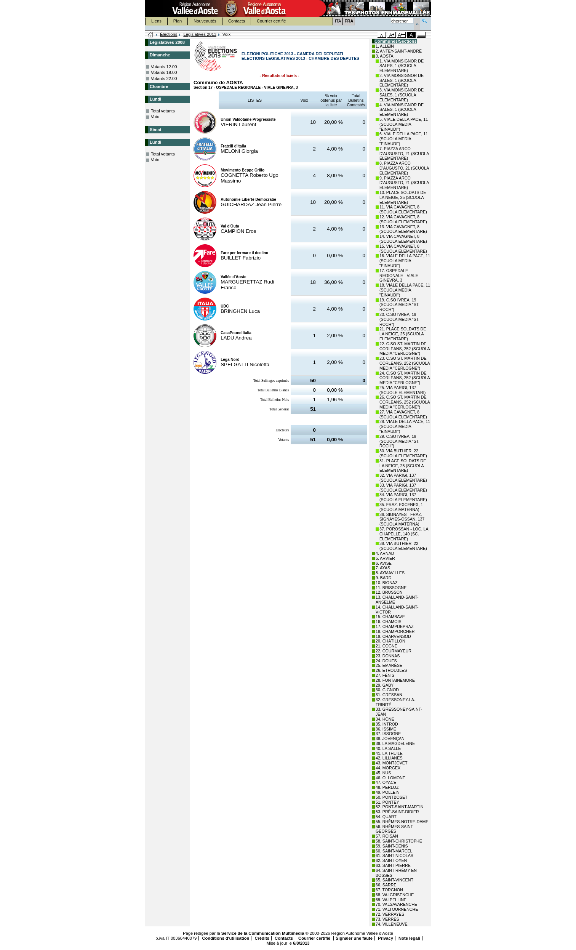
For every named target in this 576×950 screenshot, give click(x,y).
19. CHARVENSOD (393, 636)
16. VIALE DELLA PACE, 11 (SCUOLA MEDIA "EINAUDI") (404, 260)
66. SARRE (386, 885)
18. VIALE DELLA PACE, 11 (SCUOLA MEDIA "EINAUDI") (404, 290)
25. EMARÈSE (389, 665)
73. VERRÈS (387, 919)
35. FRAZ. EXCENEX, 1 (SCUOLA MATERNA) (401, 507)
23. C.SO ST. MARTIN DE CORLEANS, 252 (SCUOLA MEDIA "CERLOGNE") (404, 363)
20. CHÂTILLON (390, 641)
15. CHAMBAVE (390, 616)
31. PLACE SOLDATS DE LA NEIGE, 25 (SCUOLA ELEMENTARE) (402, 465)
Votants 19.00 (164, 72)
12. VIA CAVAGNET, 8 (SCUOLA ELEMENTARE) (403, 219)
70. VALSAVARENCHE (396, 904)
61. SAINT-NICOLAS (394, 855)
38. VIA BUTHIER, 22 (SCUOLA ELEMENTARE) (403, 546)
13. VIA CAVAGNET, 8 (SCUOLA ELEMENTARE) (403, 229)
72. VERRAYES (390, 914)
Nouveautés (205, 21)
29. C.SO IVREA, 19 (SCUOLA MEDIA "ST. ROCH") (399, 441)
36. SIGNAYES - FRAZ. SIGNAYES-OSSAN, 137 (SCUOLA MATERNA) (401, 519)
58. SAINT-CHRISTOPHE (399, 841)
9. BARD (383, 577)
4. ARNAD (385, 553)
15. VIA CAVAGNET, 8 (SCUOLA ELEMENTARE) (403, 248)
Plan (177, 21)
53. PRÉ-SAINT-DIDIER (397, 811)
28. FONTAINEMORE (395, 680)
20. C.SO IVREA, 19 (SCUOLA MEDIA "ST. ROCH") (399, 319)
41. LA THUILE (389, 753)
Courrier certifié (271, 21)
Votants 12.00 (164, 66)
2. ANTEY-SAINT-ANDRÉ (399, 51)
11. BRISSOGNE (391, 587)
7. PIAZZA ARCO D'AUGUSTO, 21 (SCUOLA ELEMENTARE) (404, 153)
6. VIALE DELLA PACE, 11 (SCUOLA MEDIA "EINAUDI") (403, 138)
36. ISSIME (386, 729)
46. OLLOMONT (390, 777)
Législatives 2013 (199, 34)
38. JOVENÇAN (390, 738)
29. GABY (385, 685)
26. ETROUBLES (391, 670)
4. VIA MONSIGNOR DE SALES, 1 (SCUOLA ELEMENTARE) (401, 110)
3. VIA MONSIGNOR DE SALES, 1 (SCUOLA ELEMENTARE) (401, 95)
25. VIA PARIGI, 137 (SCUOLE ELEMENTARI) (402, 390)
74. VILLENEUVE (392, 924)
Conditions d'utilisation (225, 938)
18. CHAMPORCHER (395, 631)
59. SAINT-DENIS (392, 846)
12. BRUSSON (389, 592)
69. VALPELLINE (391, 899)
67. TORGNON (389, 890)
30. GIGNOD (387, 689)
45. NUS (383, 773)
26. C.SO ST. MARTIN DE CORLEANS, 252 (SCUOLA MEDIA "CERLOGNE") (404, 402)
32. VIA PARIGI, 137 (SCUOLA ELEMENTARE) (403, 477)
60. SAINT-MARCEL (394, 851)
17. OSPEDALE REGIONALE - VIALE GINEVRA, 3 (398, 275)
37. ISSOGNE (388, 733)
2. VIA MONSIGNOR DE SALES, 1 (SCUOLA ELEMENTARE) (401, 80)
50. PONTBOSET (392, 797)
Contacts (236, 21)
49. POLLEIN (388, 792)
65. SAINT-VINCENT (394, 880)
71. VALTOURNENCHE (397, 909)
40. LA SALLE (388, 748)
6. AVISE (384, 563)
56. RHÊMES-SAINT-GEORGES (395, 829)
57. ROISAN (387, 836)
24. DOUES (386, 660)
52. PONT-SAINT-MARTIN (399, 806)
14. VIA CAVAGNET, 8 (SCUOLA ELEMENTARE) (403, 239)
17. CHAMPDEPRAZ (394, 626)
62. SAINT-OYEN (391, 860)
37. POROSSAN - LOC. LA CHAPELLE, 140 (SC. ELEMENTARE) (403, 534)
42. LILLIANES (389, 758)
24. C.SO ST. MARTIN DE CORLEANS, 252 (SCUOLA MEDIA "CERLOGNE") (404, 378)
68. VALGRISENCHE (395, 894)
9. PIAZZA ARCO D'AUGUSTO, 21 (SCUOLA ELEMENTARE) (404, 183)
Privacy (385, 938)
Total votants (163, 111)
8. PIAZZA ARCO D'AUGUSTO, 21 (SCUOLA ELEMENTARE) (404, 168)
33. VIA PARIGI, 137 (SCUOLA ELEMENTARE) (403, 487)
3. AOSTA (385, 56)
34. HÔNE (385, 719)
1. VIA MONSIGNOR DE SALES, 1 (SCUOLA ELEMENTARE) (401, 66)
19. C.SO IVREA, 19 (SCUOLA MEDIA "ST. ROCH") (399, 305)
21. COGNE (386, 646)
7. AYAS (383, 568)
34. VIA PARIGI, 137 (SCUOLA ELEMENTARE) (403, 497)
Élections (168, 34)
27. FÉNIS (385, 675)
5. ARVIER (385, 558)
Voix (155, 116)
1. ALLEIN (385, 46)
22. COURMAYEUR (393, 651)
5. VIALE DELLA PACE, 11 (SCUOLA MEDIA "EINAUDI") (403, 124)
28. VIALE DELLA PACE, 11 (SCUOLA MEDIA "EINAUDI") (404, 426)
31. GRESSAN (389, 694)
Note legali (409, 938)
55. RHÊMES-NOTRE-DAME (402, 821)
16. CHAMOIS (389, 621)
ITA (338, 21)
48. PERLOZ (387, 787)
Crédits (261, 938)
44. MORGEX (388, 768)
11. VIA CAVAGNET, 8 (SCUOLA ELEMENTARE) (403, 209)
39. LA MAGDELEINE (395, 743)
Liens (156, 21)
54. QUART (386, 816)
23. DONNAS (388, 656)
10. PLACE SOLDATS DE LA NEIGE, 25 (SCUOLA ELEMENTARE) (402, 197)
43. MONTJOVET (392, 763)
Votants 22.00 (164, 78)
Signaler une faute (354, 938)
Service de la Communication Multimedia (262, 933)
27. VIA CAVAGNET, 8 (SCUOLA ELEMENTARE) (403, 414)
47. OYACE (386, 782)
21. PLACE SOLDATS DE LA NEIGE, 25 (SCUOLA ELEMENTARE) (402, 334)
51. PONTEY (387, 802)
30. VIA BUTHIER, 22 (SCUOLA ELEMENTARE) (403, 453)
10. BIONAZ (386, 582)
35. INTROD (387, 724)
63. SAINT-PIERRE (393, 865)
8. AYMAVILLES (390, 572)
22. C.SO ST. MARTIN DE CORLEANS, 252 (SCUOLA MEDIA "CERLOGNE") (404, 348)
